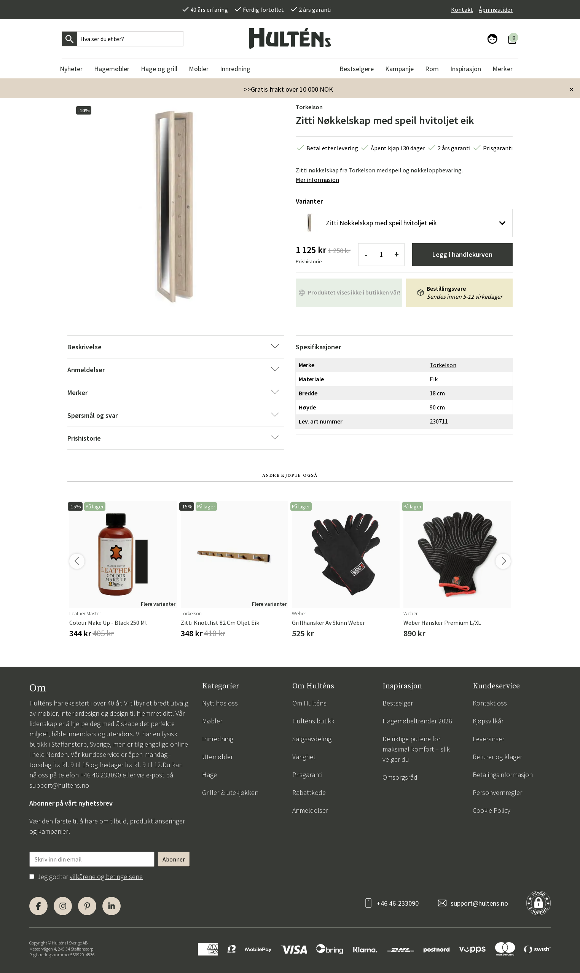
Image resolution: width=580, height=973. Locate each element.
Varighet (303, 756)
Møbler (212, 721)
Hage (209, 774)
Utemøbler (217, 756)
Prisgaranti (307, 774)
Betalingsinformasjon (503, 774)
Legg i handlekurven (462, 254)
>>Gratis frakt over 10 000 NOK (288, 89)
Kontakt (462, 9)
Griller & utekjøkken (230, 792)
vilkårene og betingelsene (106, 876)
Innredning (217, 738)
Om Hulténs (309, 703)
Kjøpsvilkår (488, 721)
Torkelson (309, 107)
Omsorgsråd (399, 777)
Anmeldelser (310, 810)
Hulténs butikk (313, 721)
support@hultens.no (59, 785)
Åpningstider (496, 9)
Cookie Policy (491, 810)
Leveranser (488, 738)
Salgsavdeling (311, 738)
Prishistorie (309, 261)
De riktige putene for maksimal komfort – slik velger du (416, 749)
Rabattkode (309, 792)
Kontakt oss (490, 703)
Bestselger (397, 703)
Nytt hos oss (220, 703)
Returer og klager (497, 756)
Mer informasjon (317, 179)
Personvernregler (497, 792)
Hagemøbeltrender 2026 (417, 721)
